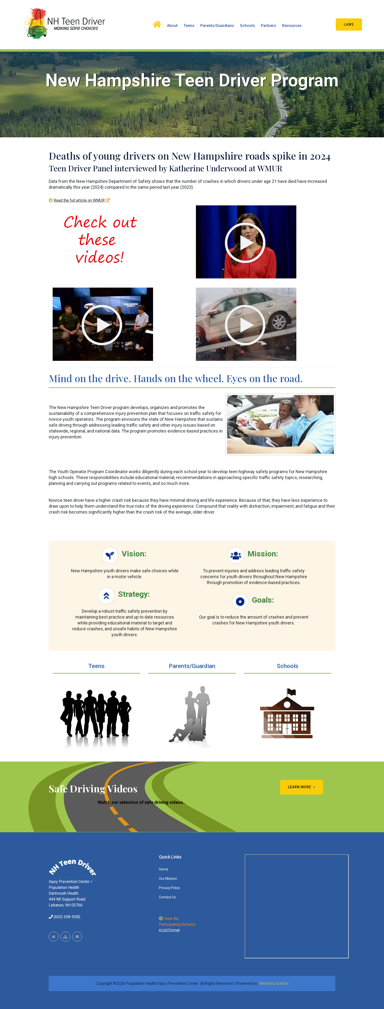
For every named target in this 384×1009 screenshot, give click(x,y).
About (172, 25)
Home (163, 869)
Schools (247, 25)
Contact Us (167, 897)
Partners (268, 25)
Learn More (302, 787)
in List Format (169, 930)
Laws (349, 24)
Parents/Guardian (192, 666)
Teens (188, 25)
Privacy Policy (169, 888)
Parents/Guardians (217, 25)
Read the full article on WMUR (79, 200)
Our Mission (168, 878)
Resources (292, 25)
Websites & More (273, 983)
